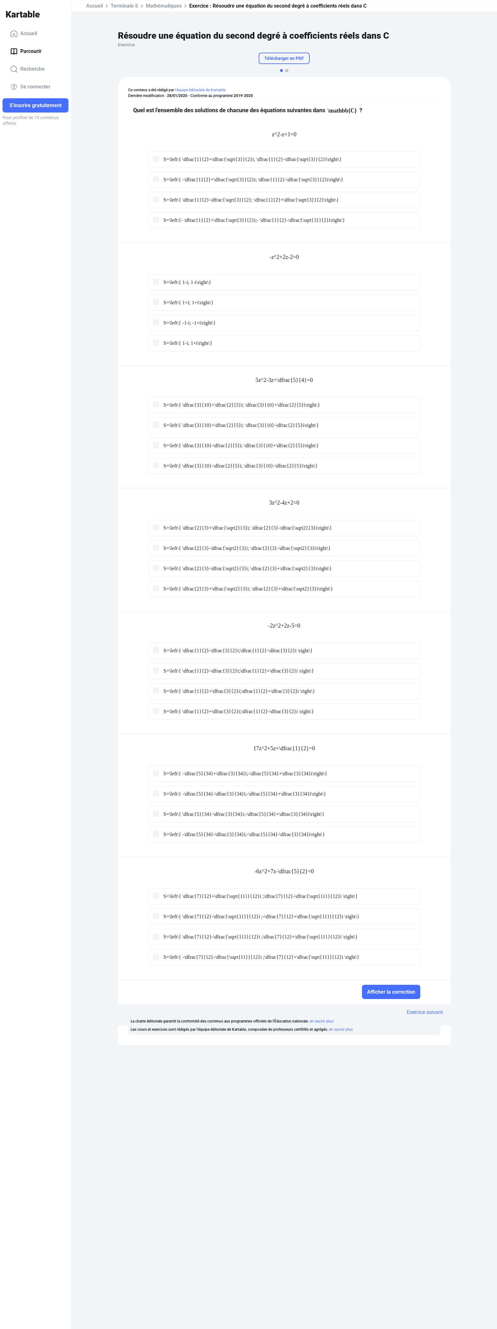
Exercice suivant (425, 1012)
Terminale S (124, 6)
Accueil (23, 33)
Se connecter (30, 87)
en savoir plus (321, 1021)
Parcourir (26, 51)
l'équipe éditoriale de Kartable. (200, 90)
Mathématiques (164, 6)
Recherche (27, 69)
